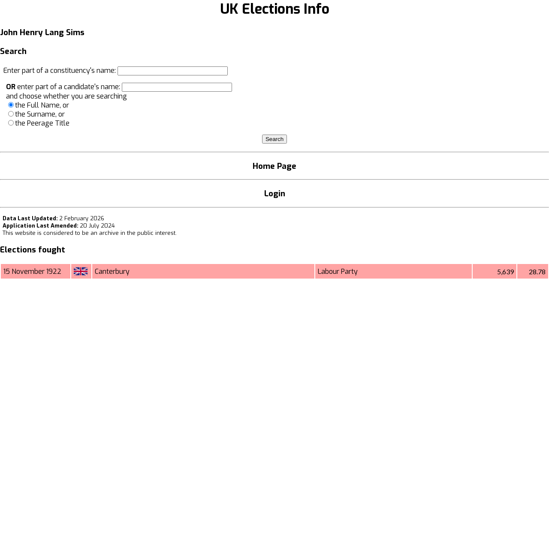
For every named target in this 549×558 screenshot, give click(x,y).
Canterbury (112, 271)
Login (274, 193)
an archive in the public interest (132, 233)
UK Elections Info (274, 9)
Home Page (274, 166)
